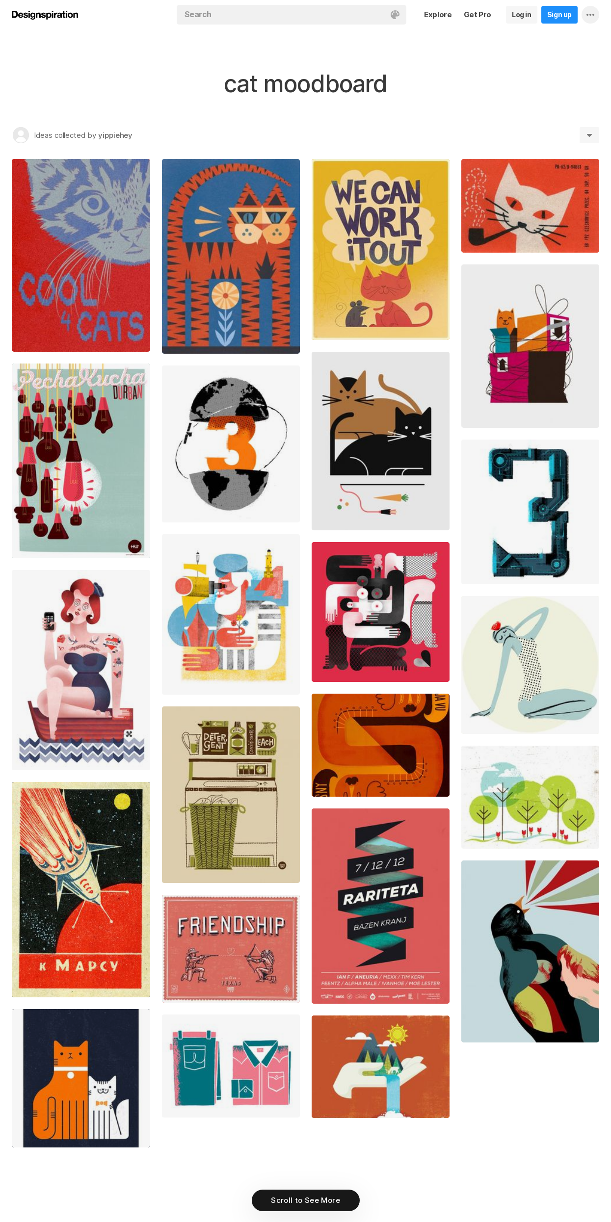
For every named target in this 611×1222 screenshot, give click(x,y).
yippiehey (115, 135)
